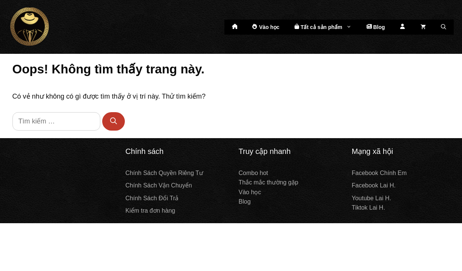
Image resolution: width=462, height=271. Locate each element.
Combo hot (253, 173)
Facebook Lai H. (374, 185)
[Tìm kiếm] (113, 121)
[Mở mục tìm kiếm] (443, 27)
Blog (376, 27)
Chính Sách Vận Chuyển (159, 185)
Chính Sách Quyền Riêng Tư (164, 173)
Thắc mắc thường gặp (268, 182)
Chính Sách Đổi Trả (152, 198)
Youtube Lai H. (371, 198)
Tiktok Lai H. (368, 207)
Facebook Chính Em (379, 173)
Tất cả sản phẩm (327, 27)
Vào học (265, 27)
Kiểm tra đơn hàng (150, 210)
